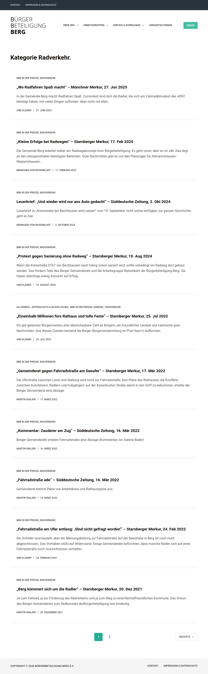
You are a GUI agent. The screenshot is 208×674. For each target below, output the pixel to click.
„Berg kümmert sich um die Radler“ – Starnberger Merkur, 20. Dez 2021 (81, 594)
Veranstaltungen (160, 25)
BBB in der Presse (27, 78)
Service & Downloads (129, 25)
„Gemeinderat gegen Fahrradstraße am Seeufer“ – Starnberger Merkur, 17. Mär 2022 (93, 370)
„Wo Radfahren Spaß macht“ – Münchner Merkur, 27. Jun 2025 (73, 87)
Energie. (98, 307)
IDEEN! (190, 25)
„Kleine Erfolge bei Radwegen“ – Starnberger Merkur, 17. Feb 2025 (77, 141)
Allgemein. (23, 307)
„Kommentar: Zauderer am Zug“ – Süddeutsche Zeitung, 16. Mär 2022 (80, 430)
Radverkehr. (48, 78)
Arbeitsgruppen (96, 25)
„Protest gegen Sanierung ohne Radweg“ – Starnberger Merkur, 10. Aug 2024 (86, 256)
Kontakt (15, 5)
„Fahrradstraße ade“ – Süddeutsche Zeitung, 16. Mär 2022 (69, 479)
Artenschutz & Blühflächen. (50, 307)
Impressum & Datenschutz (40, 5)
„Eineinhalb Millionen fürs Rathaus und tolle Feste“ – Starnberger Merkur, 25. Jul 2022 (95, 316)
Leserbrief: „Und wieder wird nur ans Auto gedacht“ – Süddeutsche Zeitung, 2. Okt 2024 (96, 201)
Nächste (186, 642)
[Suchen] (180, 25)
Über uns (71, 25)
